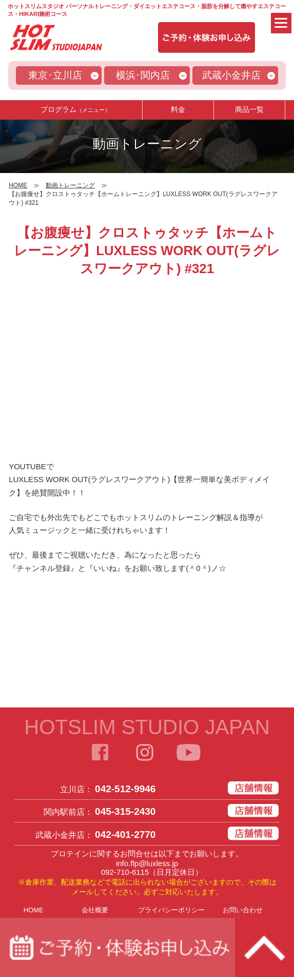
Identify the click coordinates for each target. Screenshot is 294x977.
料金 (178, 109)
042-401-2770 (125, 834)
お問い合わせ (243, 910)
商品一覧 (249, 109)
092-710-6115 (125, 872)
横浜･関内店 (143, 75)
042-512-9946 (125, 788)
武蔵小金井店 (231, 75)
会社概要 (95, 910)
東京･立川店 (55, 75)
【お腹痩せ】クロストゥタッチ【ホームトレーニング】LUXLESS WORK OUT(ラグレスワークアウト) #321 (147, 250)
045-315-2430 (125, 811)
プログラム (75, 109)
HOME (34, 910)
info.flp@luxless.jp (147, 863)
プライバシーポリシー (171, 910)
